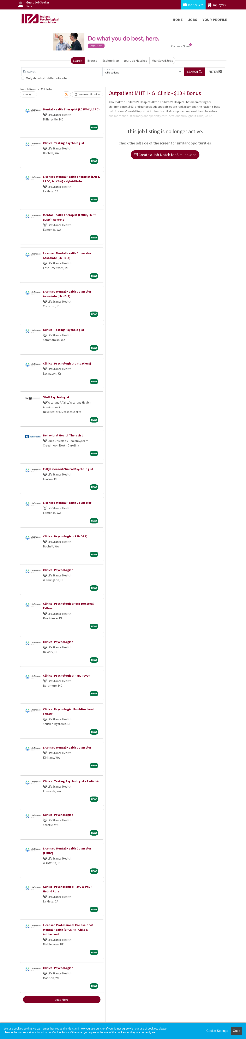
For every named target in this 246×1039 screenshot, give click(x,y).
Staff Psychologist (56, 397)
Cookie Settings (217, 1030)
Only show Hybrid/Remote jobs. (47, 78)
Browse (92, 60)
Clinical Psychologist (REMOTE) (65, 536)
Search (77, 60)
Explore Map (110, 60)
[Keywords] (62, 71)
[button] (215, 71)
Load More (62, 999)
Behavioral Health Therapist (63, 435)
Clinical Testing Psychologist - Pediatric (71, 781)
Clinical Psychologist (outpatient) (67, 363)
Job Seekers (193, 4)
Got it (236, 1030)
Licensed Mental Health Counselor (67, 503)
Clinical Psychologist (58, 570)
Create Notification (87, 94)
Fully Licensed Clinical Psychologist (68, 469)
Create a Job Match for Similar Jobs (165, 154)
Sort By (27, 94)
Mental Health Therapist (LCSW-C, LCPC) (71, 109)
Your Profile (215, 19)
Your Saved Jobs (162, 60)
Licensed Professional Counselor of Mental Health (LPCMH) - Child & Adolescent (68, 929)
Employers (217, 4)
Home (178, 19)
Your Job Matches (135, 60)
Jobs (192, 19)
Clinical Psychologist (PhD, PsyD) (66, 675)
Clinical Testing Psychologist (63, 143)
